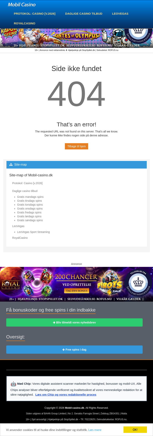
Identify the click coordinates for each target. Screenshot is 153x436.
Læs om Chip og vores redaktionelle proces (65, 394)
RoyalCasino (24, 23)
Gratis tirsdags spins (29, 200)
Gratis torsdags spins (30, 204)
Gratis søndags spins (30, 220)
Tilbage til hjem (76, 146)
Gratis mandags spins (30, 196)
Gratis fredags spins (29, 212)
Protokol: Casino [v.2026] (34, 13)
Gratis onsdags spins (30, 208)
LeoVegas (120, 13)
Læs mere (94, 430)
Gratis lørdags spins (29, 216)
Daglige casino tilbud (83, 13)
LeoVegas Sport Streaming (33, 232)
